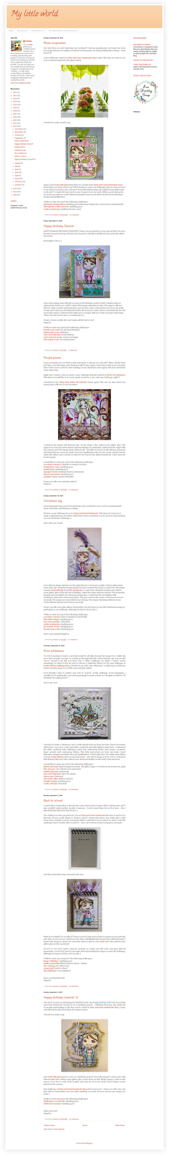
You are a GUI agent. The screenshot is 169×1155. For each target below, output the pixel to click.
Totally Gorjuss (50, 781)
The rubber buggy (51, 619)
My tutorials (22, 30)
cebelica (29, 41)
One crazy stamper (52, 622)
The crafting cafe (51, 966)
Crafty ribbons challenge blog (57, 666)
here (83, 757)
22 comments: (74, 789)
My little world (34, 14)
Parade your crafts (52, 330)
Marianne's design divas (54, 204)
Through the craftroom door (56, 207)
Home (10, 30)
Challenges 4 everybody (54, 1101)
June (17, 169)
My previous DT (38, 30)
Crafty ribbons (57, 757)
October (18, 135)
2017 (15, 114)
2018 (15, 111)
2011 (15, 192)
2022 (15, 98)
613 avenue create (51, 627)
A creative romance (52, 464)
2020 (15, 105)
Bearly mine (49, 469)
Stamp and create (51, 332)
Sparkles (47, 477)
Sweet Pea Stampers (116, 375)
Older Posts (120, 1125)
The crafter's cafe (51, 339)
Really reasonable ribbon (55, 963)
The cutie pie (49, 769)
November (19, 132)
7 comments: (73, 350)
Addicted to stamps (52, 1104)
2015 (15, 120)
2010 (15, 195)
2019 (15, 108)
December (19, 129)
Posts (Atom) (59, 1129)
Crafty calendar (50, 784)
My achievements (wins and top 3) (63, 30)
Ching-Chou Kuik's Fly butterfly (73, 382)
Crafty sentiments (52, 209)
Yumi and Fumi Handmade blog (82, 58)
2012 (15, 189)
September (19, 138)
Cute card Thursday (52, 335)
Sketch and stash (51, 767)
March (17, 179)
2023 (15, 95)
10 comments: (74, 1119)
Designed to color (51, 467)
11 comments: (74, 215)
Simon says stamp (52, 474)
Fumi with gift (61, 185)
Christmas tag (53, 501)
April (17, 175)
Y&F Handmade (76, 590)
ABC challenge (50, 971)
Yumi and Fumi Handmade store (108, 185)
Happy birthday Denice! (59, 226)
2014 (15, 123)
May (17, 172)
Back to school (53, 800)
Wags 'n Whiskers (51, 961)
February (19, 182)
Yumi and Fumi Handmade (86, 513)
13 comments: (73, 640)
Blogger (89, 1143)
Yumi (102, 941)
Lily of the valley (51, 779)
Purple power (52, 357)
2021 (15, 102)
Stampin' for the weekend (55, 472)
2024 (15, 92)
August (18, 163)
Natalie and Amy (51, 771)
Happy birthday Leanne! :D (61, 997)
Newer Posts (49, 1125)
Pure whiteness (54, 651)
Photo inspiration (55, 43)
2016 (15, 117)
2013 (15, 126)
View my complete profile (20, 83)
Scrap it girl (49, 968)
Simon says (49, 776)
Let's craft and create (53, 337)
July (16, 166)
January (18, 185)
